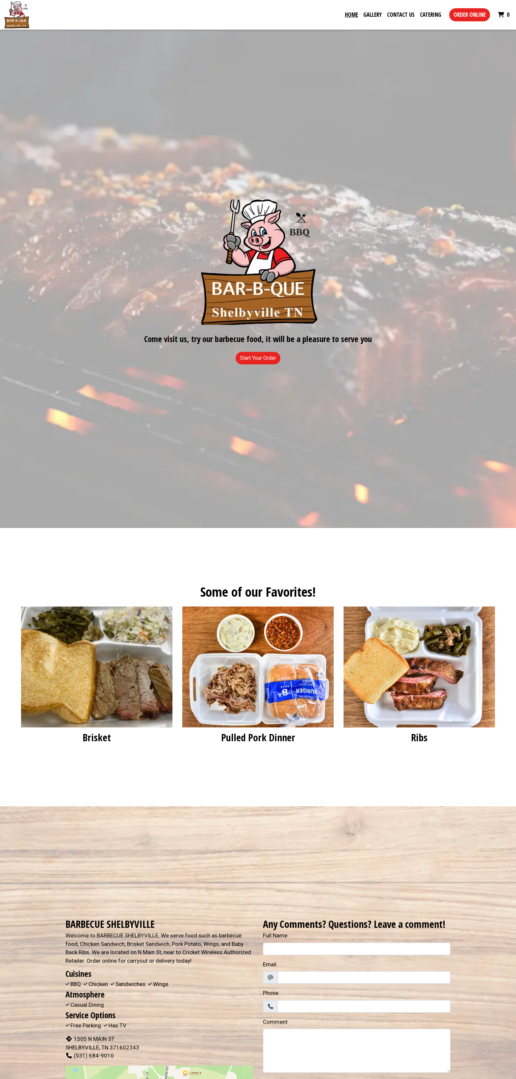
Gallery (372, 14)
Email (269, 964)
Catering (430, 14)
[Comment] (357, 1051)
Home (351, 14)
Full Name (275, 935)
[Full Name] (357, 949)
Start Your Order (258, 358)
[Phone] (364, 1006)
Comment (275, 1022)
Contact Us (401, 14)
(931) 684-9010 (89, 1055)
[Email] (364, 977)
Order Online (469, 14)
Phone (270, 993)
